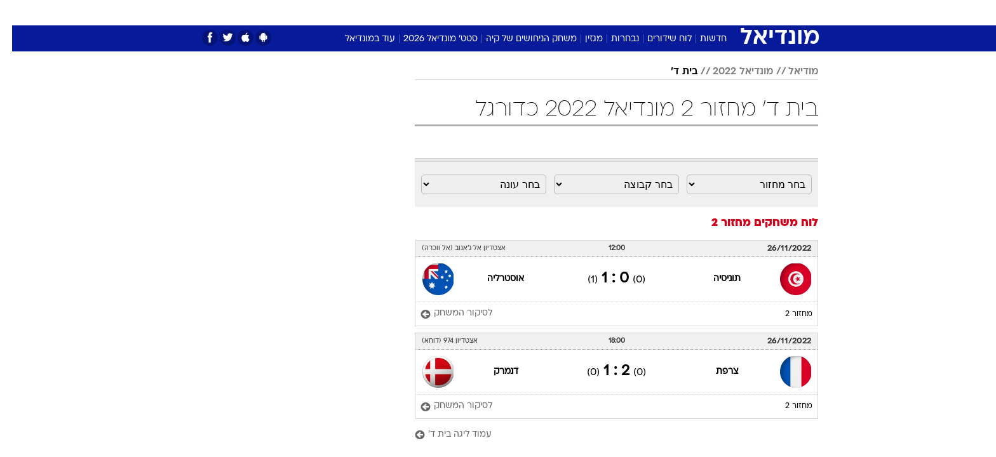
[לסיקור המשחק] (444, 314)
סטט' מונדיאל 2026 (428, 39)
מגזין (582, 39)
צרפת (715, 372)
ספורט (704, 12)
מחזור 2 (786, 314)
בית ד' (672, 72)
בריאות (466, 12)
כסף (539, 12)
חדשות (747, 12)
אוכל (505, 12)
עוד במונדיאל (358, 39)
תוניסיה (715, 279)
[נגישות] (17, 13)
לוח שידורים (657, 39)
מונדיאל (659, 12)
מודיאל (791, 72)
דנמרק (493, 372)
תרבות (614, 12)
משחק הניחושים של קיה (519, 39)
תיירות (423, 12)
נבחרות (613, 39)
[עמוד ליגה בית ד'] (604, 435)
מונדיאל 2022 (731, 72)
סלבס (574, 12)
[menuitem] (739, 13)
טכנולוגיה (375, 12)
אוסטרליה (493, 279)
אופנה (328, 12)
